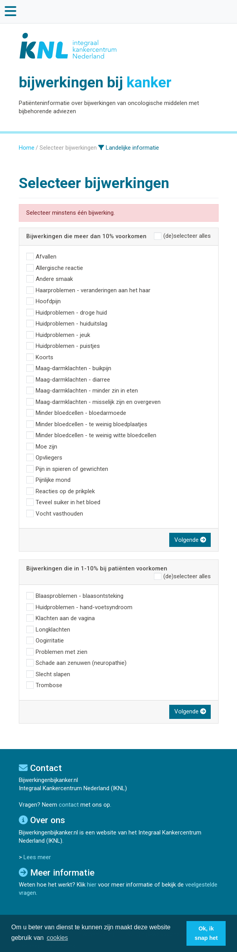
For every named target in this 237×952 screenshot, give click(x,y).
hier (91, 884)
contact (69, 804)
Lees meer (37, 857)
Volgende (190, 539)
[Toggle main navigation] (11, 11)
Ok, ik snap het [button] (206, 933)
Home (26, 147)
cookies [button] (57, 937)
